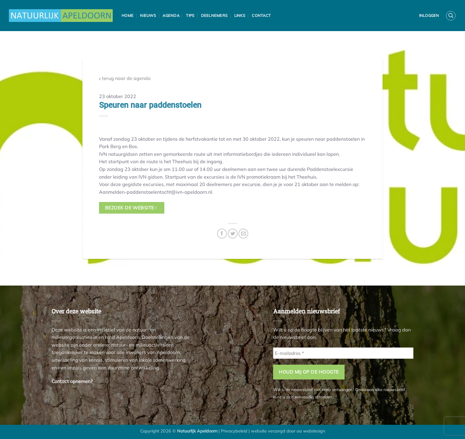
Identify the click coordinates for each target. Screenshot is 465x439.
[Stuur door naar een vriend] (243, 233)
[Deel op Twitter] (233, 233)
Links (239, 15)
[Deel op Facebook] (222, 233)
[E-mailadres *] (343, 353)
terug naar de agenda (125, 78)
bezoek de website (131, 208)
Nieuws (148, 15)
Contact (261, 15)
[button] (451, 15)
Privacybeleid (234, 431)
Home (127, 15)
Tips (190, 15)
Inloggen (429, 15)
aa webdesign (311, 431)
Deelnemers (214, 15)
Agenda (171, 15)
